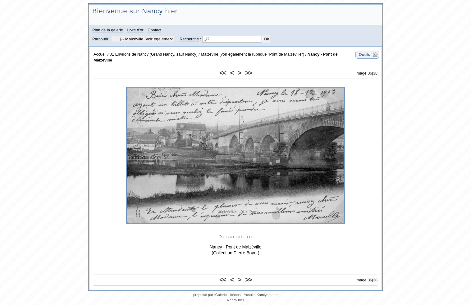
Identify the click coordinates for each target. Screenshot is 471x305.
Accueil (100, 54)
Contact (154, 30)
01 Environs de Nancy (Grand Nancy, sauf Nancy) (154, 54)
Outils (364, 54)
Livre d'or (135, 30)
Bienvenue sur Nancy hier (135, 11)
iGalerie (220, 295)
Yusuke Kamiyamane (260, 295)
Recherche (189, 39)
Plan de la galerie (107, 30)
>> (248, 73)
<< (222, 73)
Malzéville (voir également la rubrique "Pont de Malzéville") (252, 54)
